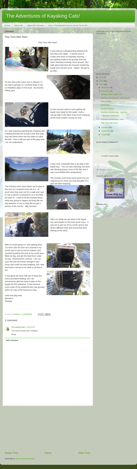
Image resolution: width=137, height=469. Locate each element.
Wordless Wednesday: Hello (112, 119)
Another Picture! (107, 109)
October (104, 127)
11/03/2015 (30, 327)
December (105, 88)
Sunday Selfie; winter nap (111, 94)
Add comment (12, 340)
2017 (101, 77)
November (105, 91)
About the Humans (35, 25)
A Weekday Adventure (110, 116)
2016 (101, 81)
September (106, 131)
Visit (105, 170)
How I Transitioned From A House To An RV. (68, 25)
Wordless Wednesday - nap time (114, 112)
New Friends (106, 101)
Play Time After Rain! (109, 123)
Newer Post (11, 452)
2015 (101, 84)
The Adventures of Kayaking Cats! (43, 16)
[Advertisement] (47, 428)
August (104, 135)
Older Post (84, 452)
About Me (18, 25)
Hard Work (105, 105)
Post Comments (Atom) (25, 459)
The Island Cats (18, 327)
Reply (13, 334)
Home (7, 25)
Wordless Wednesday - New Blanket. (116, 98)
